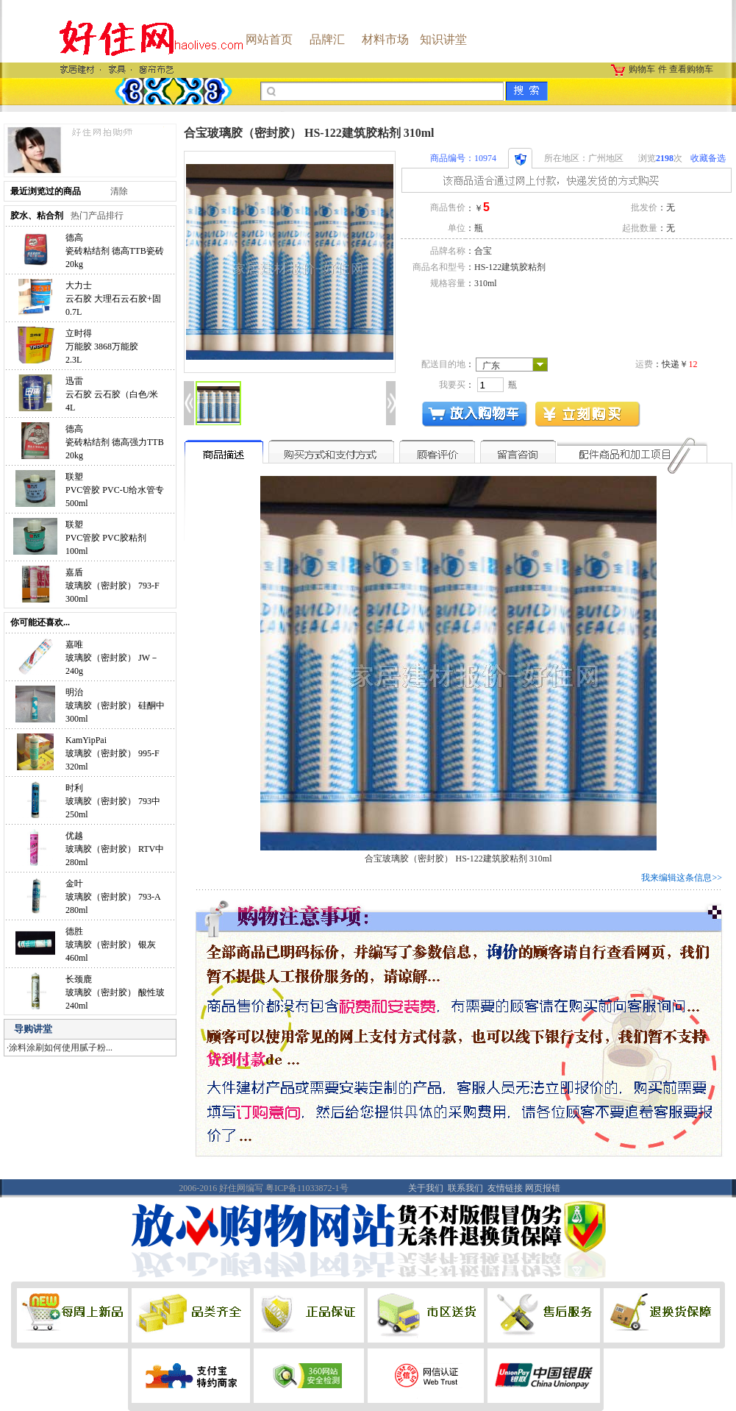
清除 (119, 191)
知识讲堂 (443, 39)
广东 (491, 365)
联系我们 (465, 1188)
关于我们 (425, 1188)
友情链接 (505, 1188)
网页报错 (542, 1188)
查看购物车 (691, 69)
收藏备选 (708, 158)
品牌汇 (327, 39)
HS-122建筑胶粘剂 (510, 267)
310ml (485, 283)
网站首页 (269, 39)
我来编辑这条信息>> (681, 877)
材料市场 (385, 39)
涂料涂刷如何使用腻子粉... (60, 1047)
